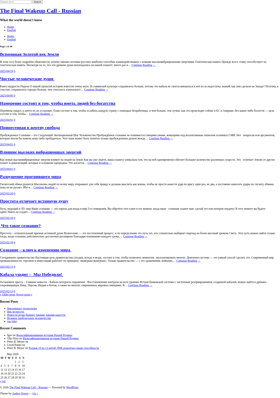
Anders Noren (20, 393)
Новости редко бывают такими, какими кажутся (36, 314)
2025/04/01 (6, 119)
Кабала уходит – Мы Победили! (31, 274)
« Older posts (7, 294)
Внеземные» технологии (22, 308)
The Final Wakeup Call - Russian (40, 11)
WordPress (72, 387)
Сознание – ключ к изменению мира (35, 250)
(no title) (12, 321)
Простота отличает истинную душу (34, 201)
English (11, 30)
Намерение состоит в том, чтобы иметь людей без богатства (57, 103)
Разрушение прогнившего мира (30, 176)
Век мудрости (16, 311)
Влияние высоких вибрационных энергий (40, 152)
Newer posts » (24, 294)
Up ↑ (35, 393)
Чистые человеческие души (27, 78)
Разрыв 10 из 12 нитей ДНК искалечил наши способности (64, 348)
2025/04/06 (6, 95)
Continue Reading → (143, 65)
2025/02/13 (6, 266)
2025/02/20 (6, 193)
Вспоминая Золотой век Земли (29, 54)
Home (10, 26)
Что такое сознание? (20, 225)
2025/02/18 (6, 217)
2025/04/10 (6, 71)
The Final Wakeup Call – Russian (28, 387)
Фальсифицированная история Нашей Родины (44, 335)
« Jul (3, 381)
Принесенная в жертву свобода (30, 127)
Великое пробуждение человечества (29, 318)
